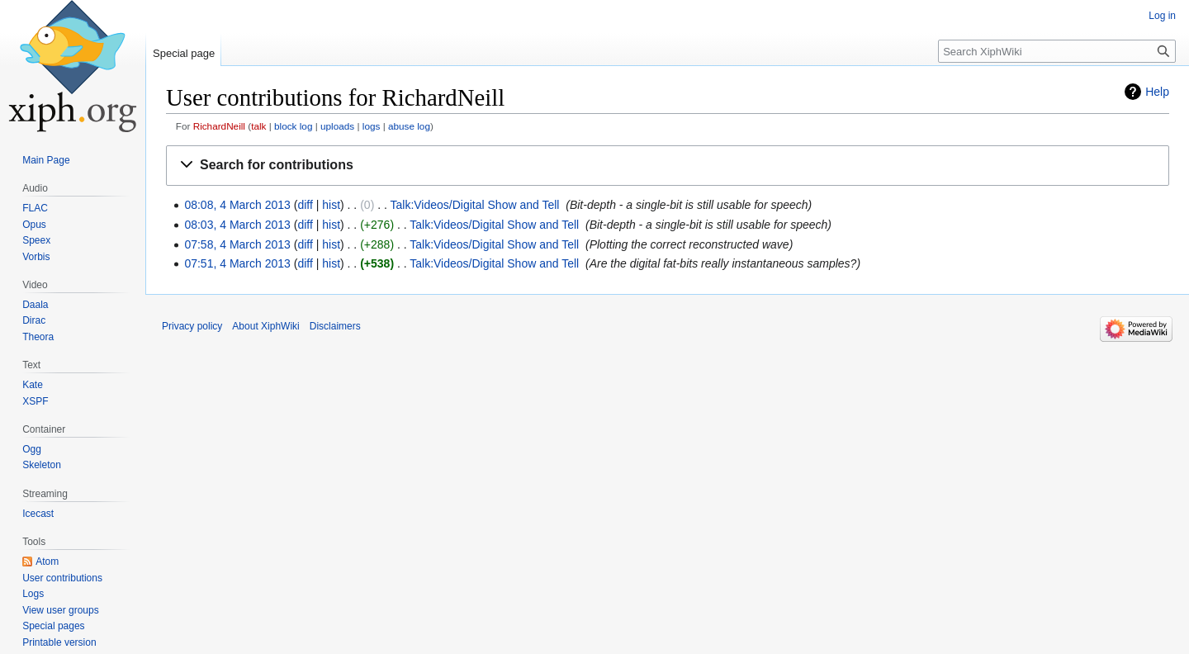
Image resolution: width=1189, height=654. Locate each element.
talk (258, 126)
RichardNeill (219, 126)
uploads (337, 126)
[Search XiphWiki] (1057, 51)
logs (371, 126)
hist (331, 204)
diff (304, 204)
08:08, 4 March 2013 (237, 204)
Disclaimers (335, 326)
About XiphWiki (265, 326)
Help (1157, 91)
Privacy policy (192, 326)
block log (293, 126)
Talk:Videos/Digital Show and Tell (475, 204)
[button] (667, 165)
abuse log (409, 126)
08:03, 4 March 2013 (237, 224)
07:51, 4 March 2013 (237, 263)
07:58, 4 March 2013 (237, 244)
